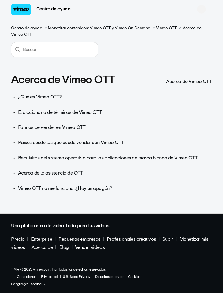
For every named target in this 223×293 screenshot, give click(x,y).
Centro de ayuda (53, 9)
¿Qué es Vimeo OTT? (40, 97)
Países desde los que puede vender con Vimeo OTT (71, 142)
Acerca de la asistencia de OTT (50, 173)
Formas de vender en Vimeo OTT (52, 127)
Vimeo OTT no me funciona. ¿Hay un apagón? (65, 188)
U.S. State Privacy (76, 277)
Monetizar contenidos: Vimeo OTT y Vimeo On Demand (99, 28)
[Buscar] (54, 49)
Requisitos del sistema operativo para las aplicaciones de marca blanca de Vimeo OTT (108, 158)
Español (37, 284)
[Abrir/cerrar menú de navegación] (201, 9)
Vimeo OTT (166, 28)
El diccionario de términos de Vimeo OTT (60, 112)
